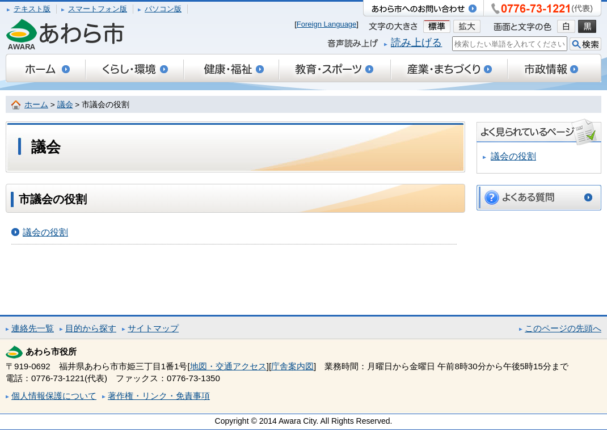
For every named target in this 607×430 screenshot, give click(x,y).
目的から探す (90, 328)
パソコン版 (163, 9)
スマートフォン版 (97, 9)
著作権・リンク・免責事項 (159, 396)
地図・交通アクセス (228, 366)
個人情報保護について (53, 396)
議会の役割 (45, 232)
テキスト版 (32, 9)
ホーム (36, 104)
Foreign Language (327, 24)
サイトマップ (153, 328)
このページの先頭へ (563, 328)
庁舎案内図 (292, 366)
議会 (65, 104)
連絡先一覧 (32, 328)
